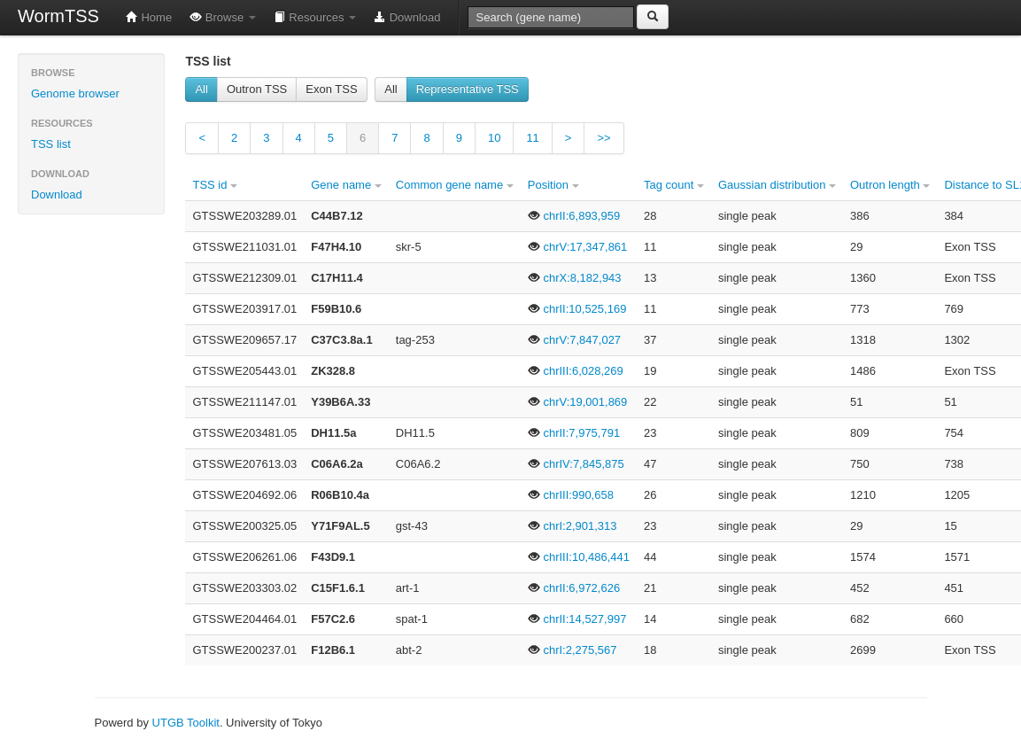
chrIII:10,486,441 (579, 557)
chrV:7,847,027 (574, 339)
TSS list (51, 144)
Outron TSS (257, 89)
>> (603, 137)
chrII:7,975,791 (574, 433)
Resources (315, 17)
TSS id (214, 184)
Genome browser (75, 93)
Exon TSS (331, 89)
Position (553, 184)
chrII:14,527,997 (577, 619)
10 (494, 137)
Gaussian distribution (777, 184)
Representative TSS (467, 89)
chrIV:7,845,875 (576, 464)
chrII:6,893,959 (574, 215)
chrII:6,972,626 (574, 588)
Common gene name (455, 184)
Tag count (674, 184)
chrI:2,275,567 (572, 650)
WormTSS (58, 16)
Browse (223, 17)
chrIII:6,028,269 (575, 370)
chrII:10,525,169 (577, 308)
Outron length (890, 184)
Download (407, 17)
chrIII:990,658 (571, 495)
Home (149, 17)
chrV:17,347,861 (578, 246)
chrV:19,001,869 (578, 401)
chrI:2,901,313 (572, 526)
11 (532, 137)
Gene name (346, 184)
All (201, 89)
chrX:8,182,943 (575, 277)
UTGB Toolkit (186, 722)
